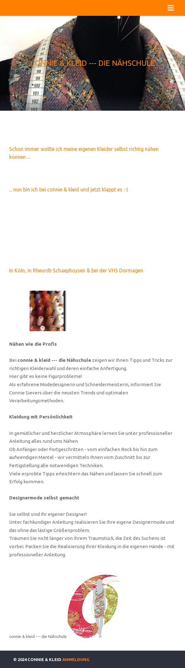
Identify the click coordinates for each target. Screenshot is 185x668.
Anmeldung (75, 659)
